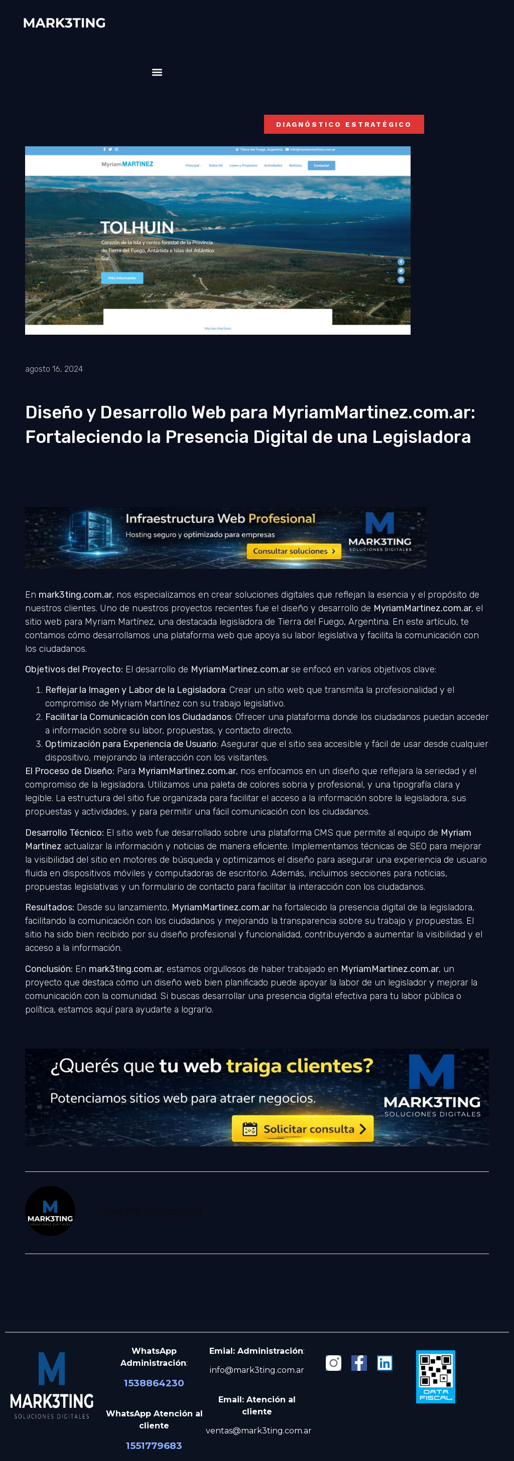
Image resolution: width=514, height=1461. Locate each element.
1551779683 (154, 1445)
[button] (157, 72)
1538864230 (154, 1383)
